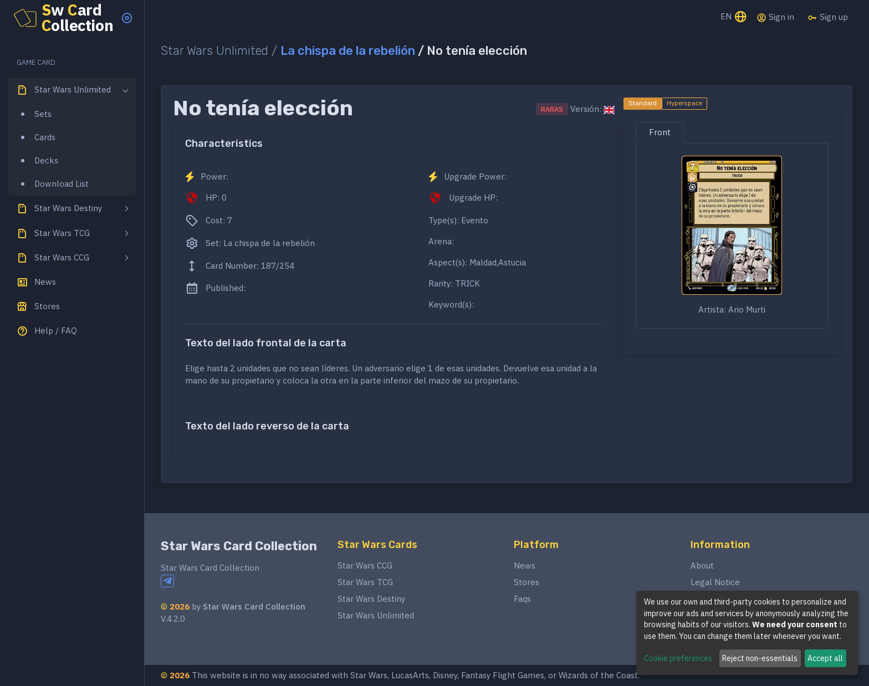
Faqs (522, 598)
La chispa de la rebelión (347, 50)
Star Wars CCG (365, 565)
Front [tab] (660, 132)
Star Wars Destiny (371, 598)
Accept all (825, 658)
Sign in (775, 17)
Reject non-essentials (760, 658)
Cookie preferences (678, 658)
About (702, 565)
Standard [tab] (642, 103)
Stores (526, 582)
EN (734, 17)
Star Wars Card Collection (239, 546)
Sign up (827, 17)
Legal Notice (715, 582)
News (524, 565)
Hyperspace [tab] (684, 103)
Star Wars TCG (365, 582)
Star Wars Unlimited (376, 615)
